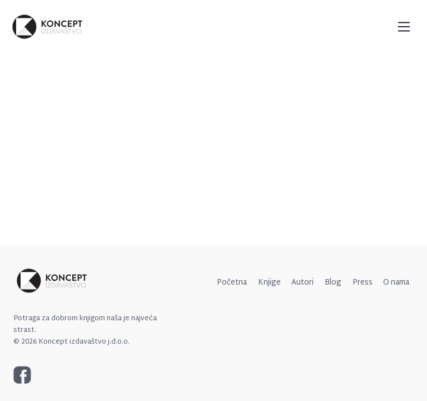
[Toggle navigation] (404, 26)
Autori (302, 283)
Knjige (269, 283)
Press (362, 283)
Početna (232, 283)
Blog (333, 283)
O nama (396, 283)
